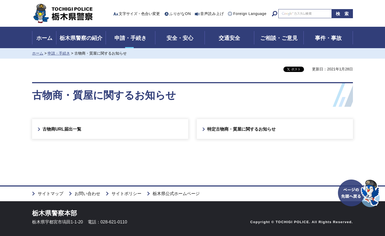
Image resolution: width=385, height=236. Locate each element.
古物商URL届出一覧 (62, 129)
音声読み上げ (212, 14)
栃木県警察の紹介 (81, 38)
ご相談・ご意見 (279, 38)
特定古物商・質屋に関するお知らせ (241, 129)
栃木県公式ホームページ (176, 193)
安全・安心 (180, 38)
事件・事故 (328, 38)
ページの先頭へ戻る (359, 202)
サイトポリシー (126, 193)
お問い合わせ (87, 193)
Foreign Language (250, 14)
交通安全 (229, 38)
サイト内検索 (274, 13)
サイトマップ (50, 193)
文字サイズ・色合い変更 (139, 14)
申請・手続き (130, 38)
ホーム (44, 38)
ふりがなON (180, 14)
